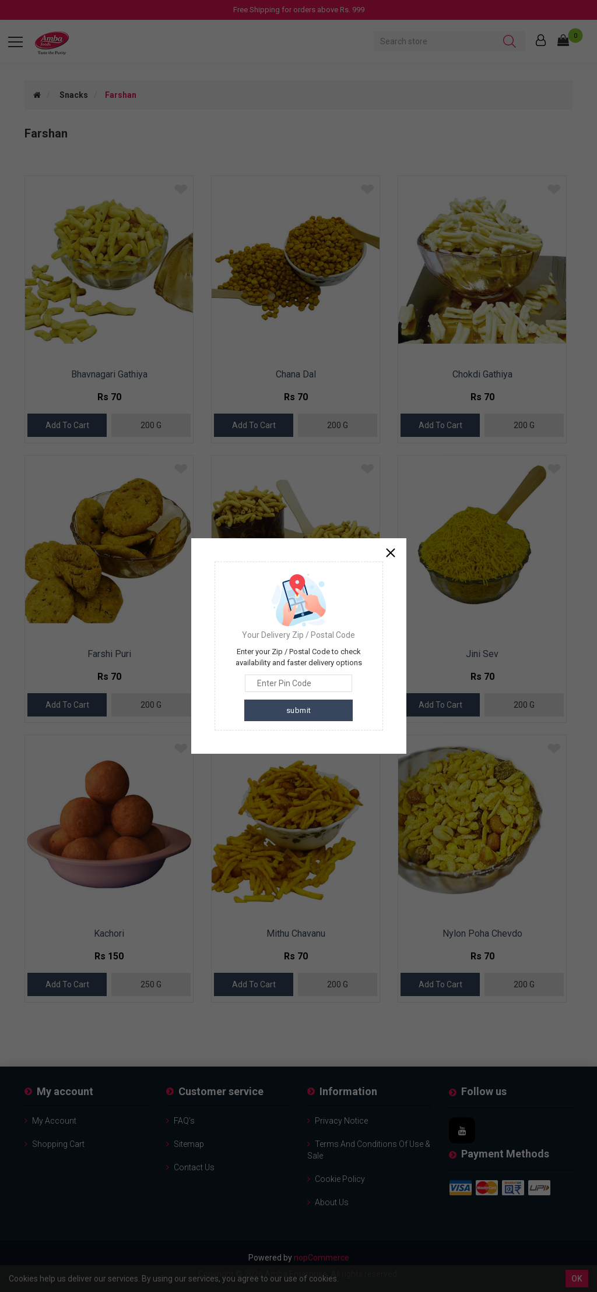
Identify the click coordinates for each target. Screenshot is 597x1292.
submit (298, 710)
